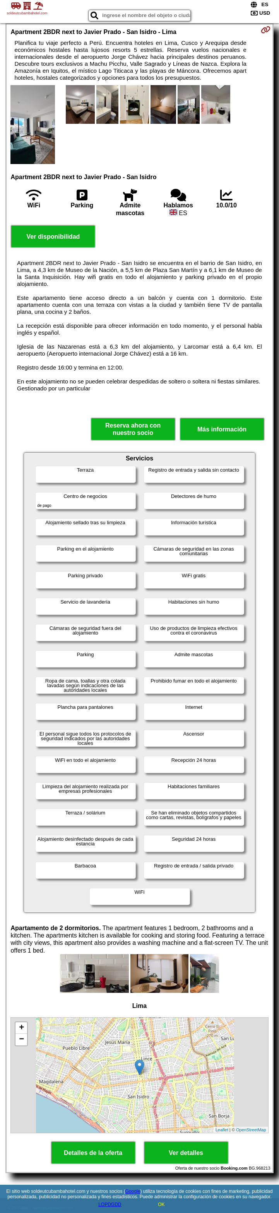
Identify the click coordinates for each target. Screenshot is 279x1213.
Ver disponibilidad (53, 236)
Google (132, 1191)
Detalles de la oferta (93, 1153)
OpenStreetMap (251, 1129)
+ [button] (21, 1028)
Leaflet (222, 1129)
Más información (221, 429)
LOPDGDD (109, 1204)
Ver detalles (186, 1153)
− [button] (21, 1039)
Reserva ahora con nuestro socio (133, 429)
